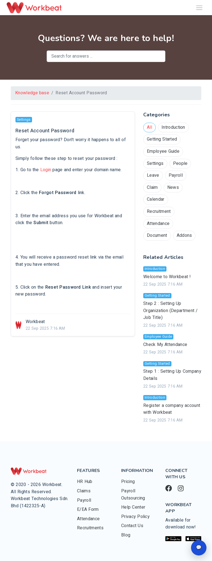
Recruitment (159, 211)
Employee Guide (163, 151)
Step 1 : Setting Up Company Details (172, 375)
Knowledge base (32, 93)
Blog (125, 535)
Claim (152, 187)
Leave (153, 175)
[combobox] (106, 56)
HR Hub (84, 481)
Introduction (173, 127)
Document (157, 235)
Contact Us (132, 525)
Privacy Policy (135, 516)
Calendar (156, 199)
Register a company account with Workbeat (171, 409)
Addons (184, 235)
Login (45, 170)
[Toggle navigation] (199, 8)
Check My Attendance (165, 344)
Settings (155, 163)
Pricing (128, 481)
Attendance (158, 223)
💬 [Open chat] (199, 547)
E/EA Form (88, 509)
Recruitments (90, 528)
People (180, 163)
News (173, 187)
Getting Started (162, 139)
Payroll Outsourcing (133, 494)
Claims (84, 491)
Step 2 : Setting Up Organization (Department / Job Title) (170, 310)
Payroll (176, 175)
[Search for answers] (106, 56)
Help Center (133, 507)
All (149, 127)
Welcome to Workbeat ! (167, 276)
